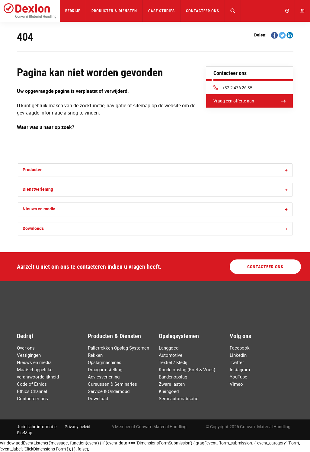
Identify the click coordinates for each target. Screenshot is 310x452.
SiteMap (24, 432)
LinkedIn (238, 355)
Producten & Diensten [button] (114, 11)
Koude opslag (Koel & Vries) (187, 369)
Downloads (33, 228)
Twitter (237, 362)
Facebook (240, 348)
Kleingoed (169, 391)
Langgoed (168, 348)
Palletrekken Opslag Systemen (118, 348)
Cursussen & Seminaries (112, 384)
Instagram (240, 369)
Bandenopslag (173, 377)
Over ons (26, 348)
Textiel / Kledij (173, 362)
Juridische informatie (36, 426)
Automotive (170, 355)
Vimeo (236, 384)
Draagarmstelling (105, 369)
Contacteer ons (202, 11)
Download (98, 398)
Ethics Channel (32, 391)
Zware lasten (172, 384)
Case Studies (161, 11)
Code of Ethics (32, 384)
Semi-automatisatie (178, 398)
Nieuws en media (39, 209)
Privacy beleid (77, 426)
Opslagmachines (104, 362)
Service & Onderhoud (108, 391)
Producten (33, 169)
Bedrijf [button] (72, 11)
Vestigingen (29, 355)
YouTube (238, 377)
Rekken (95, 355)
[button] (233, 11)
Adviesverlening (104, 377)
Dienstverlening (38, 189)
